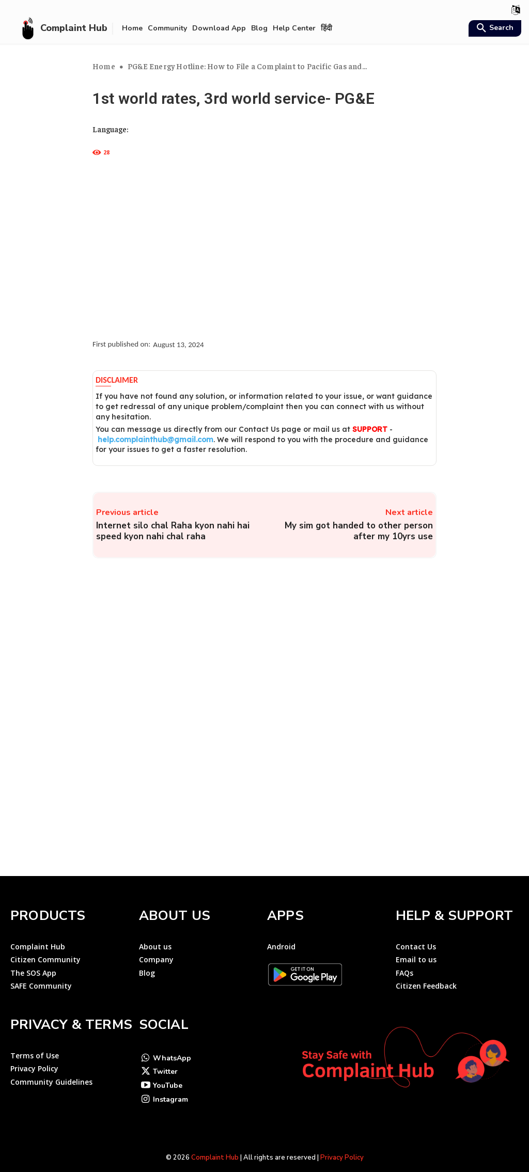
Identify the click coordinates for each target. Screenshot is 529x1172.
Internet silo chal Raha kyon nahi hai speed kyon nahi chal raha (173, 531)
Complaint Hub (215, 1144)
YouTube (167, 1071)
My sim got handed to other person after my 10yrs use (359, 531)
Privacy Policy (342, 1144)
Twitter (165, 1057)
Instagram (170, 1085)
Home (103, 66)
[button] (494, 29)
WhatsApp (172, 1044)
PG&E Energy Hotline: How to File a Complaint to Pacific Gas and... (247, 66)
